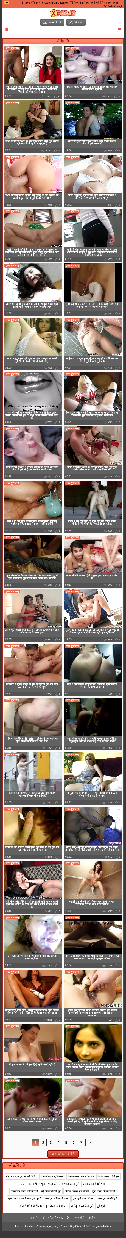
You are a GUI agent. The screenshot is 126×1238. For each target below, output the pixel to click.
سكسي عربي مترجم (54, 1233)
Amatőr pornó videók (35, 1233)
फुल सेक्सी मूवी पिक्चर (31, 1212)
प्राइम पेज (34, 1224)
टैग (68, 1224)
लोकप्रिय (92, 1224)
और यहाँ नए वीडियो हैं (63, 1160)
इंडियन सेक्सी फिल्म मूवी (33, 1190)
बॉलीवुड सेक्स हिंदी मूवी (82, 1212)
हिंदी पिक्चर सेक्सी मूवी (79, 2)
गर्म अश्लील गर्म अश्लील (52, 1224)
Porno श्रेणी (78, 1224)
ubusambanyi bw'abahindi (55, 2)
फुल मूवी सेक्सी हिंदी (108, 1205)
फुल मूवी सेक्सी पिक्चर (84, 1205)
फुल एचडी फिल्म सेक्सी (103, 1197)
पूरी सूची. (101, 1212)
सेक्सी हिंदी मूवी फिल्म (72, 1233)
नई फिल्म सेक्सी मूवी (51, 1197)
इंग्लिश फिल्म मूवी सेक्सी (52, 1183)
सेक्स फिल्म (117, 2)
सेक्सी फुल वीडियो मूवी (31, 2)
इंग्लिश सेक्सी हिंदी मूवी (108, 1183)
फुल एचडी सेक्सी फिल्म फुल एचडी (25, 1205)
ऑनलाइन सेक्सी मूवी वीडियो (24, 1197)
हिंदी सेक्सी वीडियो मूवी (112, 6)
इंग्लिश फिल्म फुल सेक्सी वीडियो (21, 1183)
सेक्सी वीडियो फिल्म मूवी (100, 2)
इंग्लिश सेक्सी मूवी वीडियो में (81, 1183)
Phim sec (19, 1233)
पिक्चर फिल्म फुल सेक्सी (77, 1197)
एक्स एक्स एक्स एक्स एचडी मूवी (63, 1190)
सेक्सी (88, 1233)
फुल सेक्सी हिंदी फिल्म (56, 1212)
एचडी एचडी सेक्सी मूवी (94, 1190)
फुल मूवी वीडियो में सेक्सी (57, 1205)
